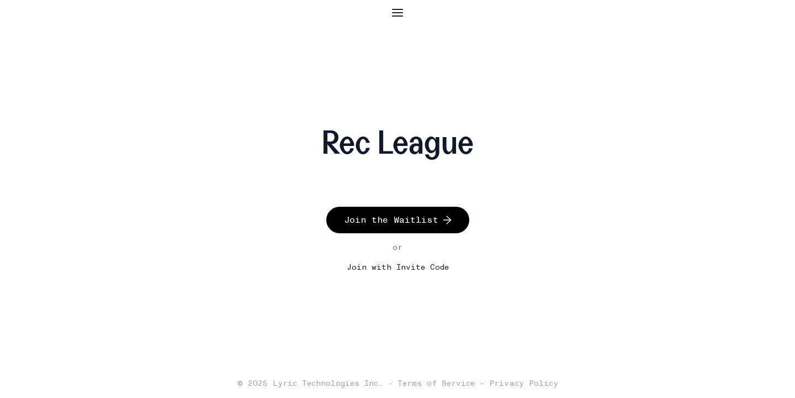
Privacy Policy (523, 383)
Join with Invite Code (398, 267)
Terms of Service (436, 383)
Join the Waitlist (398, 219)
